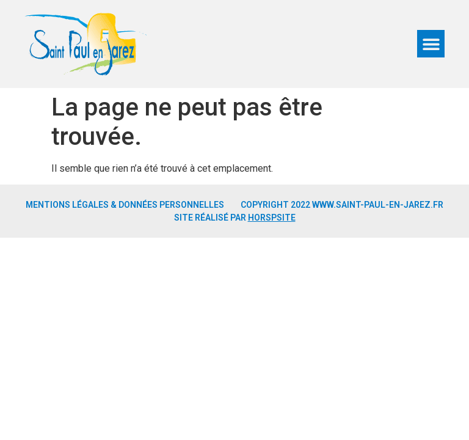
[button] (431, 43)
